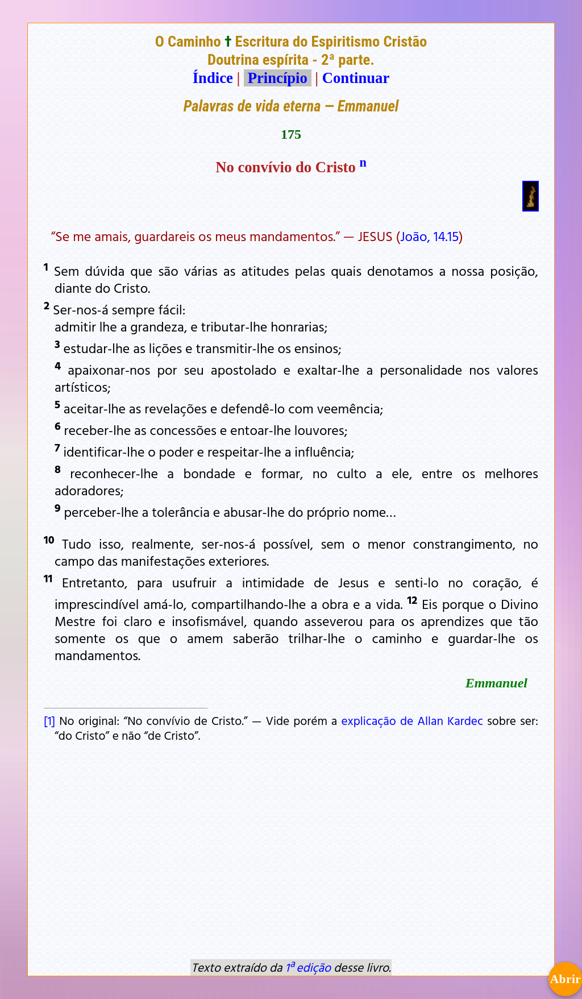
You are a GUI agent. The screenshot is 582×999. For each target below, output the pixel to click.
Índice (213, 77)
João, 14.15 (429, 236)
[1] (49, 720)
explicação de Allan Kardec (412, 720)
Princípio (277, 77)
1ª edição (308, 967)
